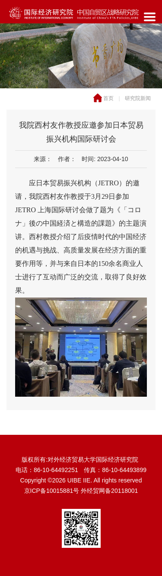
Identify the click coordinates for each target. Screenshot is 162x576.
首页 (108, 98)
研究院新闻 (138, 98)
